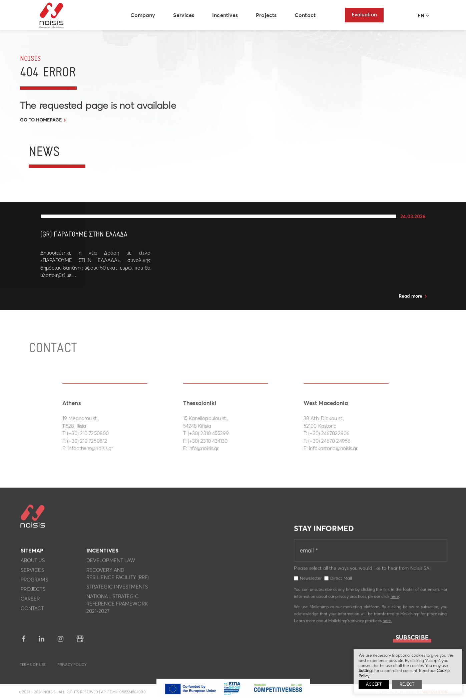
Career (30, 600)
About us (33, 562)
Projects (267, 15)
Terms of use (33, 666)
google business (80, 641)
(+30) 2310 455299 (208, 433)
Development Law (110, 562)
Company (143, 15)
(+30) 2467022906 (329, 433)
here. (387, 622)
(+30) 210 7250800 (88, 433)
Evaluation (364, 14)
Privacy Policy (71, 666)
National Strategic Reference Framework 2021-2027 (117, 605)
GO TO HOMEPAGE (41, 120)
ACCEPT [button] (374, 684)
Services (184, 15)
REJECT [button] (407, 684)
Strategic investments (117, 589)
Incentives (226, 15)
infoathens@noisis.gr (90, 448)
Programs (34, 581)
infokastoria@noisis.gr (333, 448)
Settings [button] (366, 670)
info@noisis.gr (203, 448)
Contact (306, 15)
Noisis (52, 15)
